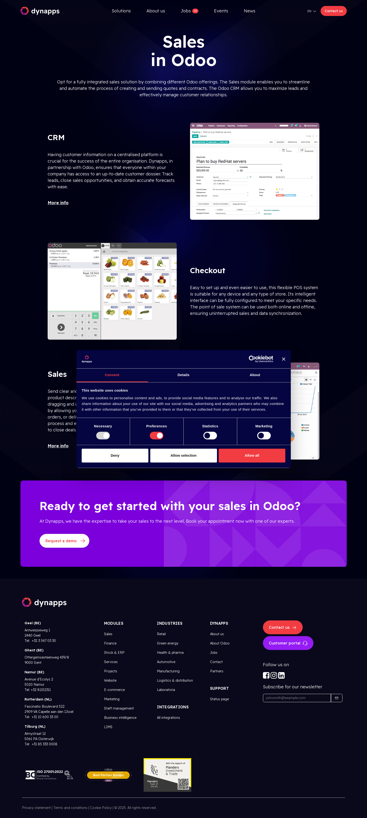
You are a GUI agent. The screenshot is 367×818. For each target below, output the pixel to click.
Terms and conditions (70, 808)
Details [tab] (184, 375)
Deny (115, 455)
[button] (336, 698)
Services (111, 662)
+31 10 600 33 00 (44, 717)
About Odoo (220, 643)
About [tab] (255, 375)
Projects (110, 671)
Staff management (119, 708)
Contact (216, 662)
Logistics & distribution (175, 680)
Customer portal (288, 643)
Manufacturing (168, 671)
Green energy (167, 643)
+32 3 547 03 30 (43, 641)
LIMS (108, 727)
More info (58, 202)
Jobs (213, 652)
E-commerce (114, 690)
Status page (219, 699)
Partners (216, 671)
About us (217, 634)
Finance (110, 643)
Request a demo (61, 540)
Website (110, 680)
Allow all (252, 455)
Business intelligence (120, 718)
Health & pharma (170, 652)
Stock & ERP (114, 652)
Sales (108, 634)
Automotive (166, 662)
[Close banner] (283, 359)
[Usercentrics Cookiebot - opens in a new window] (252, 359)
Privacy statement (36, 808)
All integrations (168, 718)
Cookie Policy (101, 808)
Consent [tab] (112, 375)
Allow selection (183, 455)
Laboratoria (166, 690)
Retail (161, 634)
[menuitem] (121, 11)
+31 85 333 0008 (44, 744)
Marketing (112, 699)
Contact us (334, 11)
